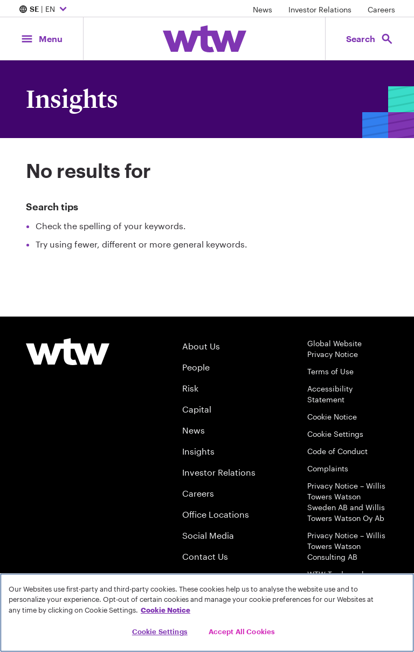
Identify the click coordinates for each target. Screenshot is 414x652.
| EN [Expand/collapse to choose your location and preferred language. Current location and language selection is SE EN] (44, 10)
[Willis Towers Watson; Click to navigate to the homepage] (204, 39)
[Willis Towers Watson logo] (67, 351)
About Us (201, 346)
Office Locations (215, 514)
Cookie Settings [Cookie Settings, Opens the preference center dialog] (160, 631)
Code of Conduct (337, 451)
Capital (196, 409)
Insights (198, 451)
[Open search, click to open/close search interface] (370, 38)
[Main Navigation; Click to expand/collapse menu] (41, 38)
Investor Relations (319, 9)
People (196, 367)
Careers (381, 9)
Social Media (208, 535)
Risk (190, 388)
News (262, 9)
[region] (207, 612)
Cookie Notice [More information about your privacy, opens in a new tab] (165, 610)
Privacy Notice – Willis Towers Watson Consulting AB (346, 546)
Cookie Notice (332, 416)
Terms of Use (330, 371)
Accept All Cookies (242, 631)
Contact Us (205, 556)
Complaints (327, 468)
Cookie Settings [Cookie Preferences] (335, 433)
